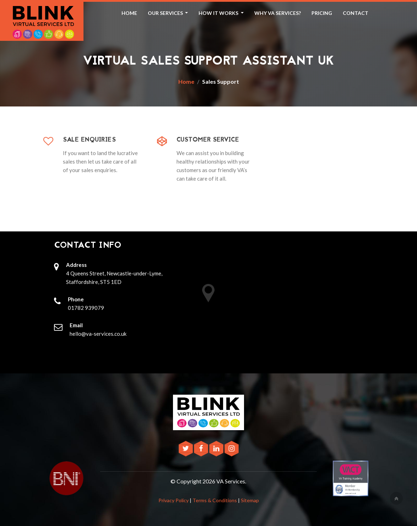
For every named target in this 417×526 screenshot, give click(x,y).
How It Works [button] (219, 13)
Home (129, 13)
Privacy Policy (173, 500)
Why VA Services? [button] (277, 13)
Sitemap (250, 500)
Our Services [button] (166, 13)
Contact (355, 13)
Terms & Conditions (215, 500)
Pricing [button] (322, 13)
